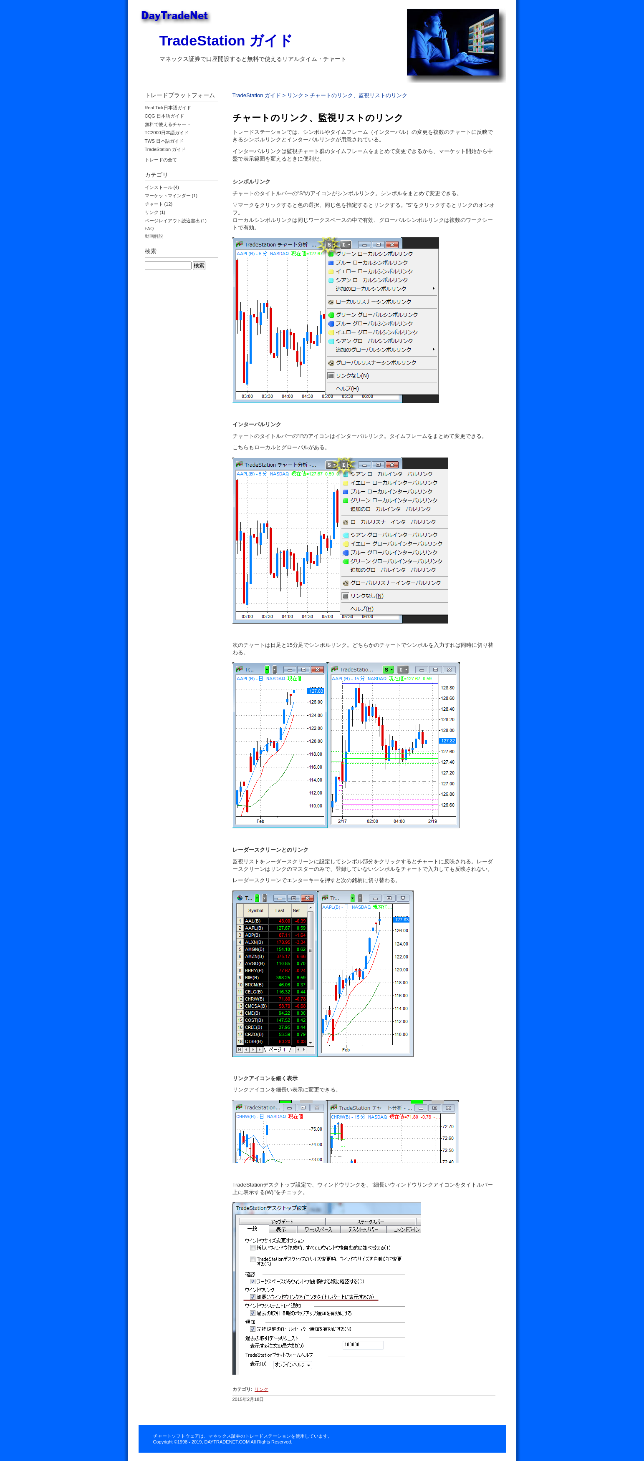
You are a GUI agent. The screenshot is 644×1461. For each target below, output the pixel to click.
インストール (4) (162, 187)
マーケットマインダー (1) (171, 195)
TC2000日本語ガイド (167, 132)
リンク (295, 95)
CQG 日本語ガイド (164, 115)
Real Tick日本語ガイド (168, 107)
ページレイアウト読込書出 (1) (176, 220)
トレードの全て (161, 159)
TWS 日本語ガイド (164, 140)
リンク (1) (155, 212)
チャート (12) (159, 203)
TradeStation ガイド (226, 40)
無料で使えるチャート (168, 124)
